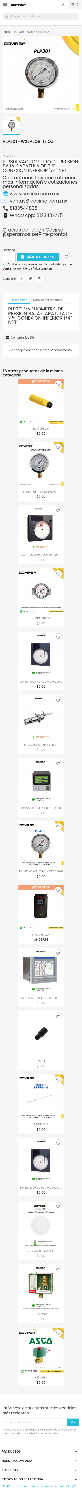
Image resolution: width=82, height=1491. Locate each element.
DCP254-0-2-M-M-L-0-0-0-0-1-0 (41, 808)
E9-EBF (41, 1061)
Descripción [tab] (19, 300)
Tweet (30, 278)
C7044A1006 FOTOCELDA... (41, 745)
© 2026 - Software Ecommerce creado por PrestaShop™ (39, 1486)
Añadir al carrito (38, 257)
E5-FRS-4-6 (41, 1124)
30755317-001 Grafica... (41, 1251)
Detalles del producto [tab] (48, 300)
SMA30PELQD (41, 428)
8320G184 (41, 1377)
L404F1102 (41, 1314)
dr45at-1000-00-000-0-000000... (41, 1187)
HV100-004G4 (41, 934)
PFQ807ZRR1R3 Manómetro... (41, 491)
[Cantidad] (7, 257)
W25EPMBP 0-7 (41, 618)
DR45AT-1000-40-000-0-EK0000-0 (41, 681)
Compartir (21, 278)
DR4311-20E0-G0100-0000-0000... (41, 555)
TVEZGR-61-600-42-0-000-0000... (41, 998)
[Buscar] (41, 16)
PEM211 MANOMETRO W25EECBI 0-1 (41, 871)
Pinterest (39, 278)
